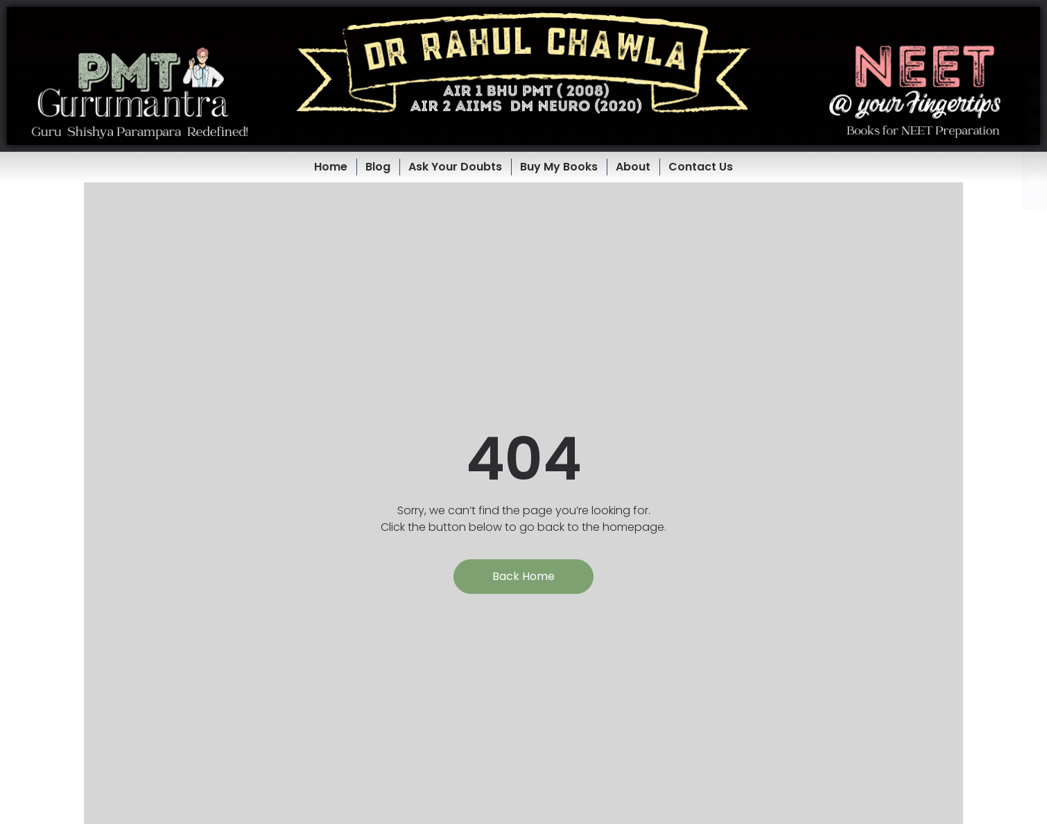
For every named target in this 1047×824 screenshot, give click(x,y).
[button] (523, 76)
